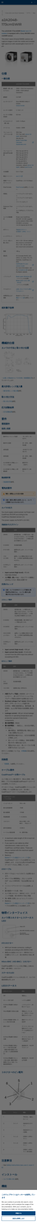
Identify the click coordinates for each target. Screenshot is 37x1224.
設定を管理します (18, 1218)
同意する (19, 1213)
